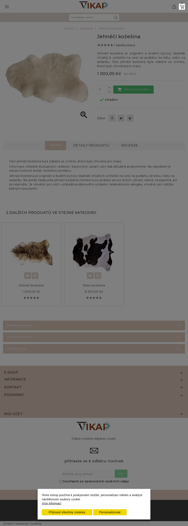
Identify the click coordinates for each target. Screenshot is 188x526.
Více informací (51, 503)
